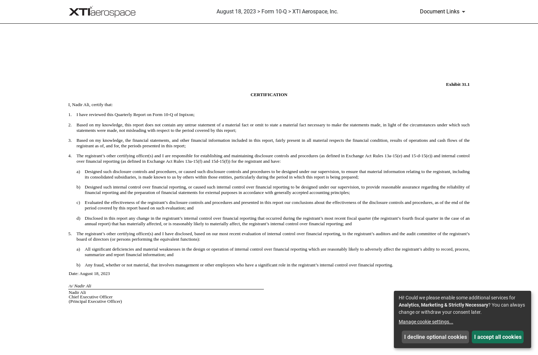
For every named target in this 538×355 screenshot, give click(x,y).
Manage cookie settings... (426, 321)
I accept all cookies (498, 337)
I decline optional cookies (435, 337)
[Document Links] (444, 11)
